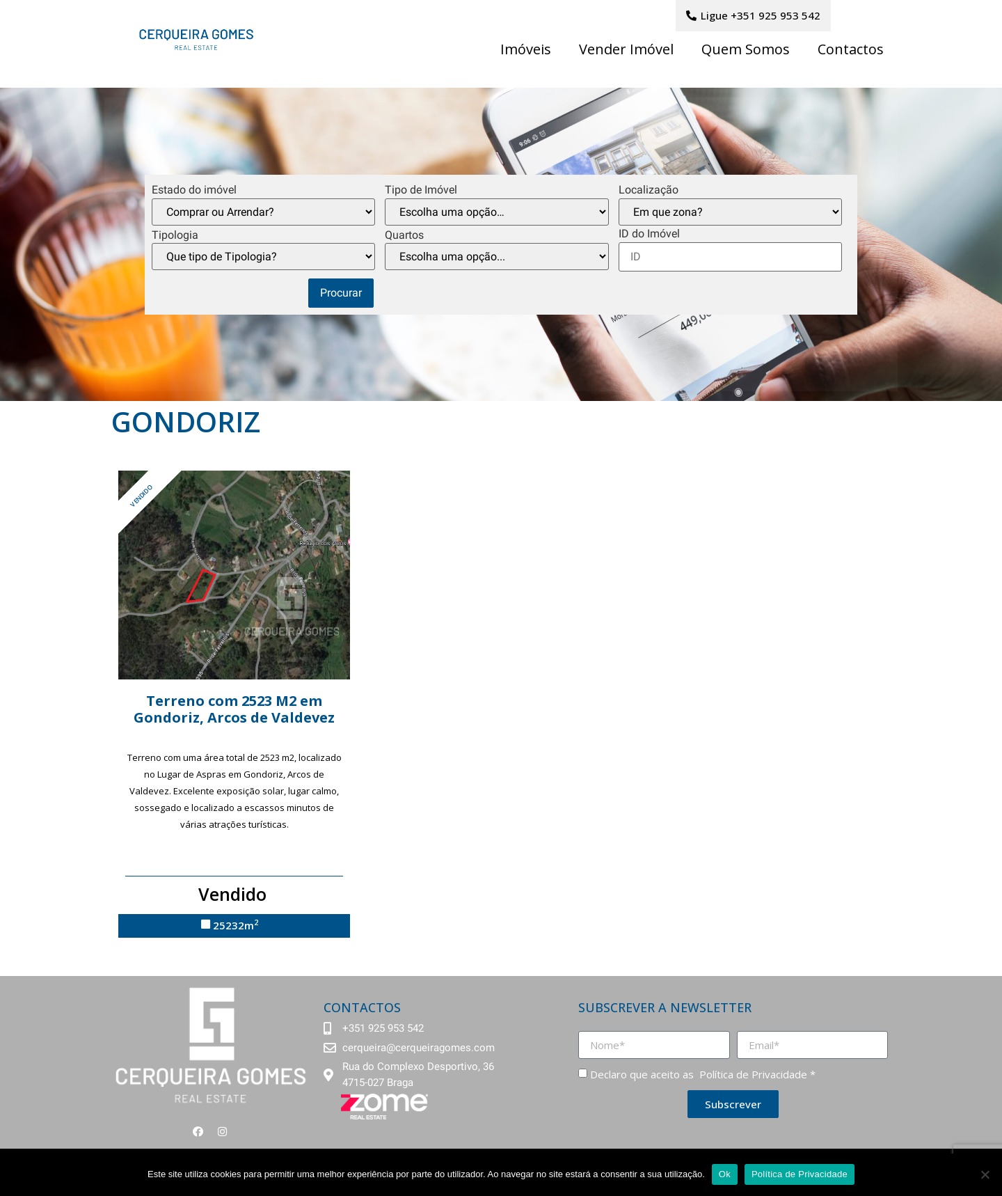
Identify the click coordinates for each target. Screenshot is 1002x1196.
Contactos (851, 49)
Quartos (404, 235)
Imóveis (525, 49)
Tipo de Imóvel (421, 190)
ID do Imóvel (649, 233)
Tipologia (175, 235)
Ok (725, 1174)
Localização (648, 190)
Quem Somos (745, 49)
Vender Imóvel (626, 49)
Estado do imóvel (194, 190)
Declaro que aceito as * (703, 1074)
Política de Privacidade (752, 1074)
